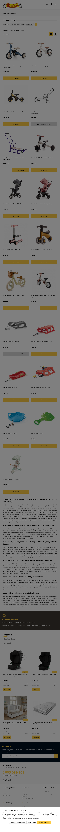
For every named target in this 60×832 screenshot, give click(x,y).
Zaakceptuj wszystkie (44, 822)
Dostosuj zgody (32, 822)
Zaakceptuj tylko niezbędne (18, 822)
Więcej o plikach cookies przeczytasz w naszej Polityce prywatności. (21, 818)
